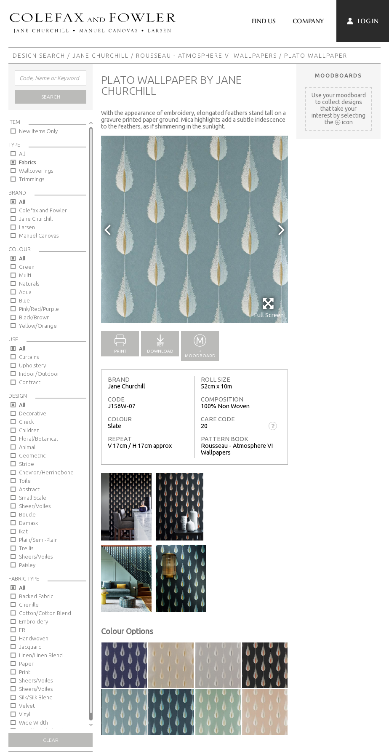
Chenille (29, 604)
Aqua (25, 292)
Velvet (27, 706)
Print (24, 672)
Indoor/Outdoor (39, 374)
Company (308, 21)
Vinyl (24, 714)
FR (22, 630)
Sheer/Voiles (35, 506)
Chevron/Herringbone (46, 472)
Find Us (264, 21)
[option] (194, 229)
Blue (24, 300)
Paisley (27, 565)
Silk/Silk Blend (36, 697)
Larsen (27, 227)
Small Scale (32, 497)
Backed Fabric (36, 596)
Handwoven (33, 638)
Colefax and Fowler (43, 210)
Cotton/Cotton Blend (45, 613)
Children (29, 430)
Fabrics (27, 162)
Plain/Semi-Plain (38, 540)
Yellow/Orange (38, 326)
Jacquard (30, 647)
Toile (25, 481)
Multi (25, 275)
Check (26, 422)
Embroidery (33, 621)
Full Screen (269, 307)
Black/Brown (34, 317)
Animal (27, 447)
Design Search (39, 55)
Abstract (29, 489)
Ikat (23, 531)
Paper (26, 663)
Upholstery (32, 365)
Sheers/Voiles (36, 556)
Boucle (27, 514)
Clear (51, 740)
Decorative (32, 413)
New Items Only (38, 131)
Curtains (29, 357)
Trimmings (31, 179)
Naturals (29, 283)
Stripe (26, 464)
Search (50, 96)
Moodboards (338, 75)
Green (27, 267)
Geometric (32, 455)
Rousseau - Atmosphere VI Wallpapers (206, 55)
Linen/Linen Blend (41, 655)
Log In (362, 21)
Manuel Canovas (39, 235)
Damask (28, 523)
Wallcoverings (36, 171)
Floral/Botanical (38, 439)
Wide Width (33, 722)
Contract (29, 382)
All (22, 154)
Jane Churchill (100, 55)
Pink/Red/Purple (39, 309)
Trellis (26, 548)
